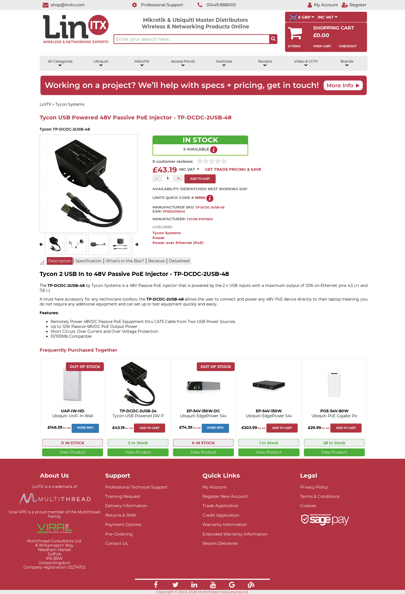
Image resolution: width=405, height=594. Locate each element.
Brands (347, 63)
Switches (224, 63)
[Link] (156, 585)
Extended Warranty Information (235, 534)
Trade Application (221, 505)
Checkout (348, 46)
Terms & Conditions (319, 496)
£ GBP (301, 17)
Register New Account (225, 496)
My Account (215, 487)
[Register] (353, 4)
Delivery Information (126, 505)
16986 (200, 198)
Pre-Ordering (119, 534)
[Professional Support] (154, 4)
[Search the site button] (273, 39)
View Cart (322, 46)
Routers (265, 63)
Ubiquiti (101, 63)
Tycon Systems (166, 233)
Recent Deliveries (220, 543)
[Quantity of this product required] (168, 178)
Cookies (308, 505)
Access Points (183, 63)
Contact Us (116, 543)
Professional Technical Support (136, 487)
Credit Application (221, 515)
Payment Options (123, 524)
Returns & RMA (120, 515)
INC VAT (328, 17)
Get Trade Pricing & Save (233, 169)
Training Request (122, 496)
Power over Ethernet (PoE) (178, 243)
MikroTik (141, 63)
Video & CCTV (306, 63)
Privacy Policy (314, 487)
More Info (85, 427)
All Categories (60, 63)
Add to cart (149, 428)
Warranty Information (225, 524)
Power (158, 238)
